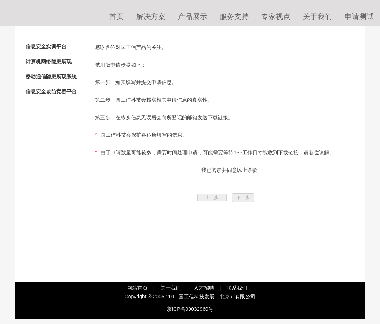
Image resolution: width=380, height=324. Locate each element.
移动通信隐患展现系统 (51, 76)
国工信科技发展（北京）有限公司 (217, 296)
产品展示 (192, 16)
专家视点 (275, 16)
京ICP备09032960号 (190, 309)
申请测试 (359, 16)
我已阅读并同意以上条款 (228, 170)
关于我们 (317, 16)
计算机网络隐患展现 (49, 61)
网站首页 (137, 288)
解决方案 (151, 16)
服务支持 (234, 16)
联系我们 (237, 288)
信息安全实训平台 (46, 46)
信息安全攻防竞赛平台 (51, 91)
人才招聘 (204, 288)
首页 (116, 16)
